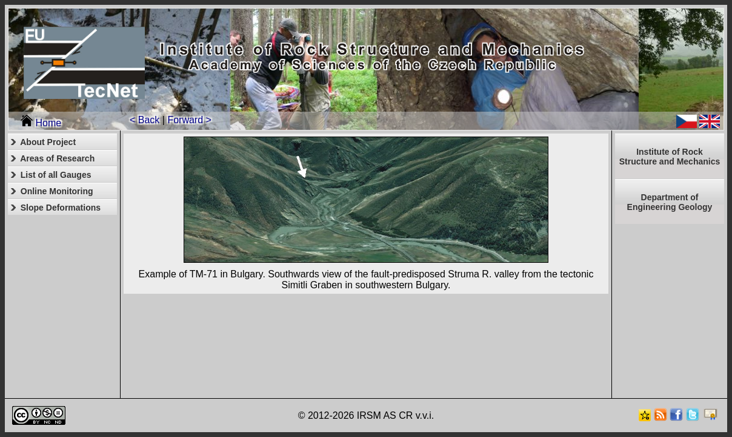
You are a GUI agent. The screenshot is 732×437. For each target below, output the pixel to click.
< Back (144, 120)
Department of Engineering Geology (670, 202)
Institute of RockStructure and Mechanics (669, 156)
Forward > (189, 120)
